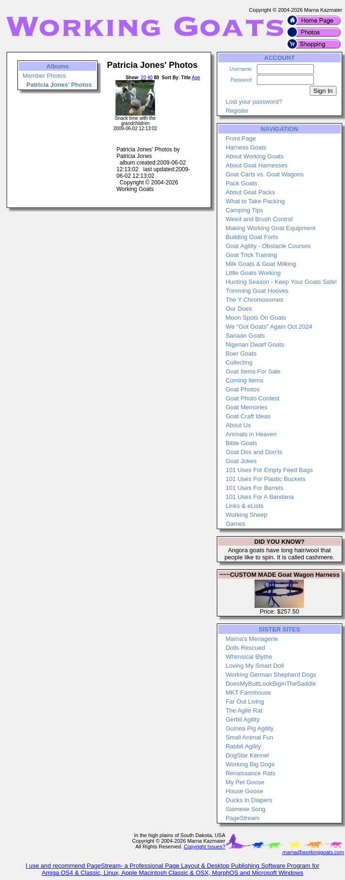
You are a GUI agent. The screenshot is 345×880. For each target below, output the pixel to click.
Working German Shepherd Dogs (271, 674)
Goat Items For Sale (253, 371)
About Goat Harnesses (257, 165)
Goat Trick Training (251, 254)
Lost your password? (254, 101)
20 (143, 77)
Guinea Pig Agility (250, 728)
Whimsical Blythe (249, 656)
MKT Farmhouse (248, 692)
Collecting (239, 362)
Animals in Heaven (251, 434)
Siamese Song (246, 809)
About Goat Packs (250, 192)
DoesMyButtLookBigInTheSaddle (271, 683)
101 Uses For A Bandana (260, 496)
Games (236, 523)
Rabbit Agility (243, 746)
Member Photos (44, 75)
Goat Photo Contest (252, 398)
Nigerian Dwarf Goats (255, 344)
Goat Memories (247, 407)
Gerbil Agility (243, 719)
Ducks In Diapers (249, 800)
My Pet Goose (245, 782)
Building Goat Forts (252, 237)
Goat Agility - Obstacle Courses (268, 245)
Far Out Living (245, 701)
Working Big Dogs (250, 764)
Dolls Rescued (245, 647)
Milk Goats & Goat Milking (261, 263)
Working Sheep (247, 514)
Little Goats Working (253, 272)
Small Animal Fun (249, 737)
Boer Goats (241, 353)
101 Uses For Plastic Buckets (266, 478)
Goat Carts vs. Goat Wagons (265, 174)
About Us (238, 425)
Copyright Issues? (204, 846)
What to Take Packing (255, 201)
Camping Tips (244, 210)
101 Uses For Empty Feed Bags (269, 469)
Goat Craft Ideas (248, 416)
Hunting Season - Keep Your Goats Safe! (281, 281)
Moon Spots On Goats (256, 317)
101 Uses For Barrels (255, 487)
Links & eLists (244, 505)
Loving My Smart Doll (255, 665)
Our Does (239, 308)
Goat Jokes (241, 461)
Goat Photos (243, 389)
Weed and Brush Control (259, 219)
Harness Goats (246, 147)
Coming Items (244, 380)
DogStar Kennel (247, 755)
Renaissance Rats (251, 773)
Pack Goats (241, 183)
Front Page (241, 138)
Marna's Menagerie (252, 638)
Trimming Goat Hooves (257, 290)
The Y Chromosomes (254, 299)
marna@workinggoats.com (313, 852)
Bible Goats (241, 443)
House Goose (244, 791)
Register (237, 110)
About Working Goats (255, 156)
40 (150, 77)
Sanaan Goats (245, 335)
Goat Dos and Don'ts (254, 452)
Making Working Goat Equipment (271, 228)
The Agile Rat (244, 710)
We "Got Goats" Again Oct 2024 (269, 326)
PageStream (243, 818)
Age (196, 77)
